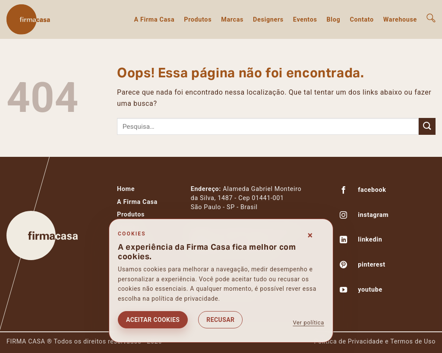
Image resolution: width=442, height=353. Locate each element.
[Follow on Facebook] (343, 191)
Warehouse (400, 19)
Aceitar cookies (153, 319)
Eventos (305, 19)
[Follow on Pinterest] (343, 266)
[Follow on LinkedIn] (343, 241)
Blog (333, 19)
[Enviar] (427, 126)
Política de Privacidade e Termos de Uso (375, 341)
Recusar (220, 319)
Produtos (198, 19)
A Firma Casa (154, 19)
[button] (431, 17)
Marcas (232, 19)
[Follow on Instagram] (343, 216)
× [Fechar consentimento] (310, 235)
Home (126, 189)
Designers (268, 19)
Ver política (308, 322)
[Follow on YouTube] (343, 291)
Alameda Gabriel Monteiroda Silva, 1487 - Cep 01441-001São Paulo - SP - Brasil (246, 198)
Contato (361, 19)
